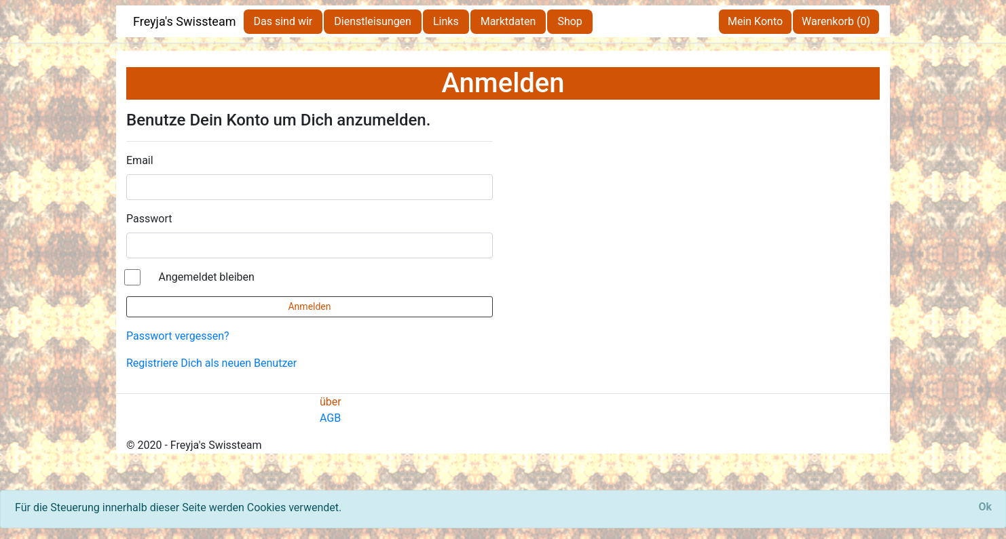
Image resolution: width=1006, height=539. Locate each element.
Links (446, 21)
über (330, 401)
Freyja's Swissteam (184, 21)
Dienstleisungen (372, 21)
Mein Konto (755, 21)
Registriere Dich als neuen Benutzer (211, 363)
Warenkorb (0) (836, 21)
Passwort (149, 218)
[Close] (985, 507)
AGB (330, 418)
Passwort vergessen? (177, 336)
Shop (569, 21)
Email (139, 160)
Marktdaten (508, 21)
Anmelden (309, 306)
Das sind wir (283, 21)
